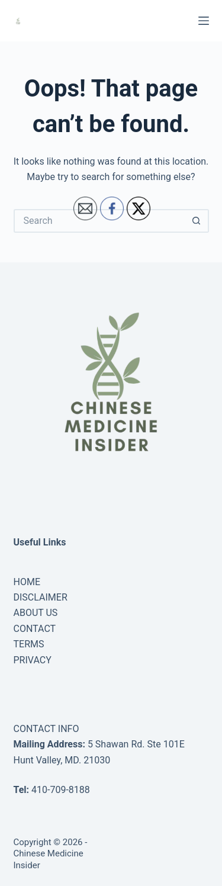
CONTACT (35, 628)
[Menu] (203, 20)
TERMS (29, 644)
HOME (27, 582)
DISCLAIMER (40, 597)
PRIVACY (33, 660)
